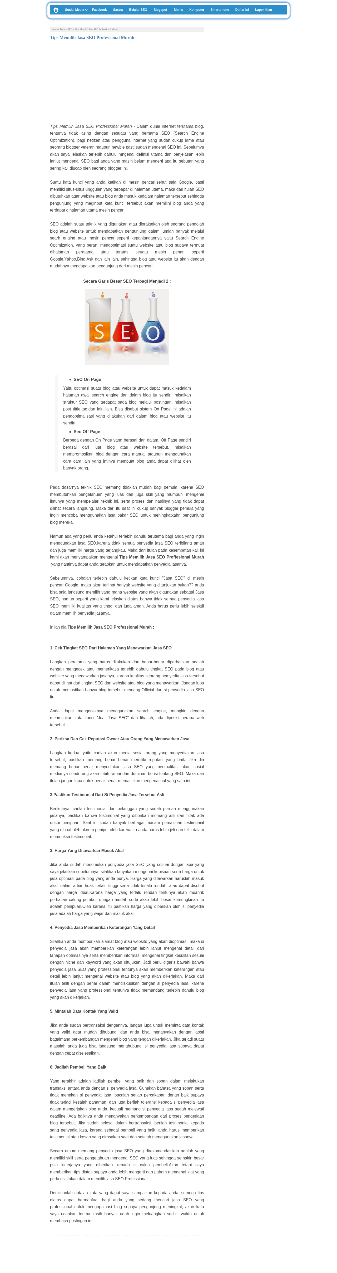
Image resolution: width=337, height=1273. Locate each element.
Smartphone (220, 10)
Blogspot (160, 10)
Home (55, 29)
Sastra (118, 10)
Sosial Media (74, 10)
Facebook (99, 10)
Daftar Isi (242, 10)
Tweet (55, 1254)
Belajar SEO (138, 10)
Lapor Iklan (263, 10)
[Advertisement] (127, 83)
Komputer (196, 10)
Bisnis (178, 10)
